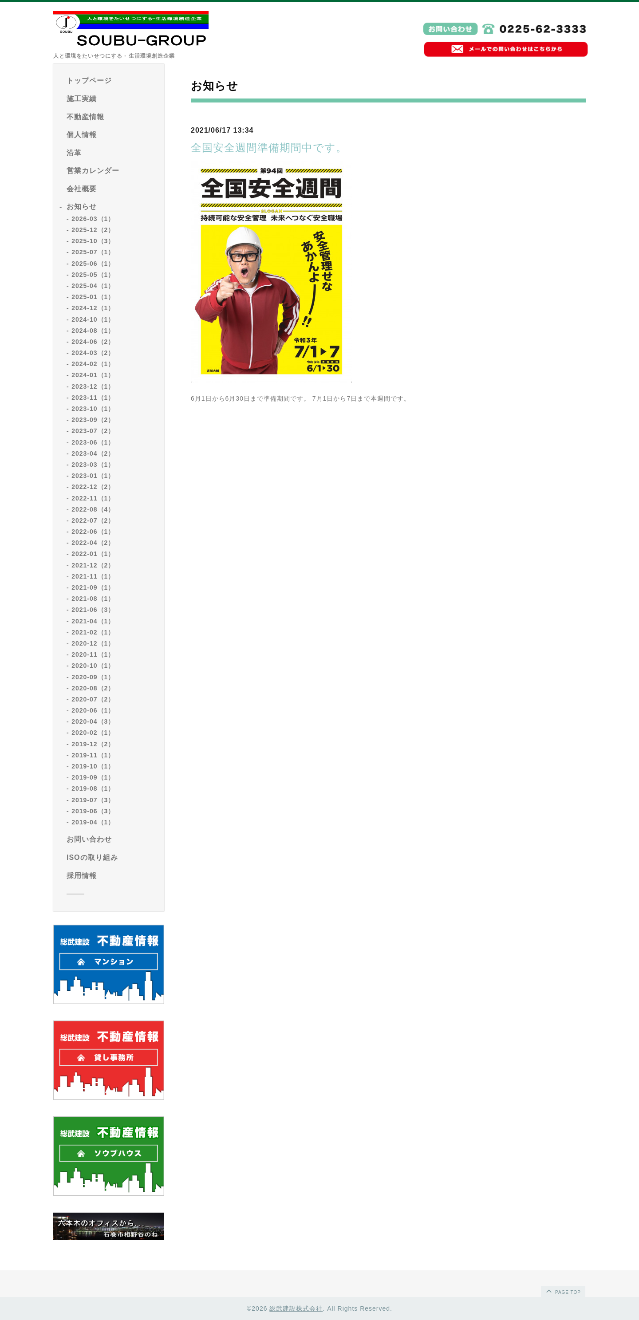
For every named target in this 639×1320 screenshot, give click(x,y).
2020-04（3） (92, 721)
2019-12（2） (92, 744)
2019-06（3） (92, 811)
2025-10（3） (92, 240)
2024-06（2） (92, 341)
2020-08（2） (92, 688)
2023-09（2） (92, 419)
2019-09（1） (92, 777)
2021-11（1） (92, 576)
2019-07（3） (92, 800)
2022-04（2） (92, 542)
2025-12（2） (92, 229)
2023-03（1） (92, 464)
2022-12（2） (92, 486)
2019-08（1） (92, 788)
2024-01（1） (92, 374)
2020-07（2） (92, 699)
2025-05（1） (92, 274)
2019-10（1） (92, 766)
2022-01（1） (92, 553)
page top (562, 1290)
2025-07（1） (92, 252)
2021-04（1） (92, 621)
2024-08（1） (92, 330)
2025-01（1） (92, 296)
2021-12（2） (92, 565)
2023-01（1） (92, 475)
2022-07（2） (92, 520)
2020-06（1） (92, 710)
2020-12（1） (92, 643)
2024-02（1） (92, 363)
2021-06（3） (92, 609)
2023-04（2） (92, 453)
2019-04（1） (92, 822)
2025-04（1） (92, 285)
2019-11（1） (92, 755)
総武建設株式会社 (296, 1308)
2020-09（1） (92, 677)
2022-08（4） (92, 509)
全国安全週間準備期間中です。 (269, 148)
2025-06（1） (92, 263)
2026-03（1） (92, 218)
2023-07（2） (92, 430)
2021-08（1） (92, 598)
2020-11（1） (92, 654)
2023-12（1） (92, 386)
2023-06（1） (92, 442)
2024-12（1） (92, 307)
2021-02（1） (92, 632)
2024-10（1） (92, 319)
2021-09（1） (92, 587)
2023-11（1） (92, 397)
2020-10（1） (92, 665)
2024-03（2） (92, 352)
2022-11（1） (92, 498)
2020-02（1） (92, 732)
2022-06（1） (92, 531)
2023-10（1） (92, 408)
